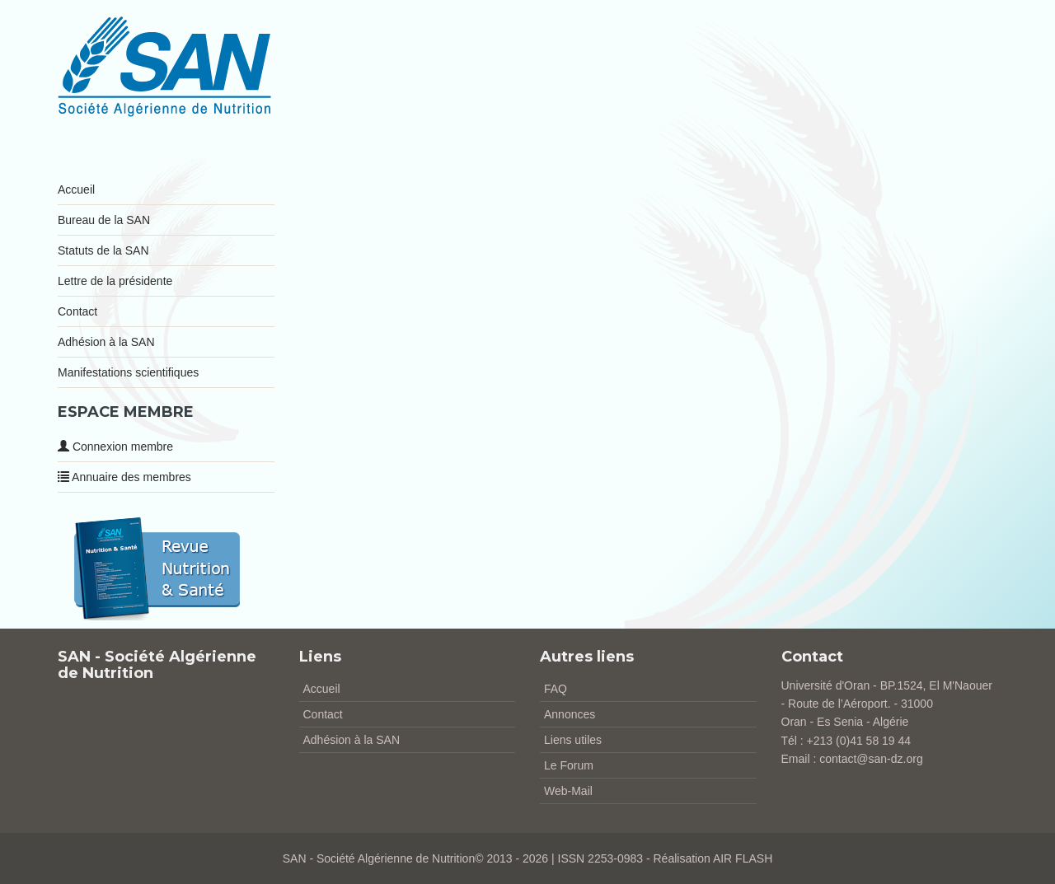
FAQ (555, 688)
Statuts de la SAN (103, 250)
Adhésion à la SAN (106, 341)
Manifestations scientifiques (128, 372)
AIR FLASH (742, 858)
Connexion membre (115, 446)
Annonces (569, 714)
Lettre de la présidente (115, 281)
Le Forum (568, 765)
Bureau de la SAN (104, 220)
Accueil (76, 189)
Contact (77, 311)
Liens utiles (573, 739)
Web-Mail (568, 790)
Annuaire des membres (124, 477)
